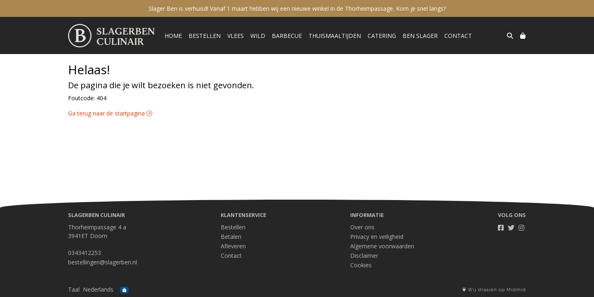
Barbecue (287, 36)
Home (173, 36)
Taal (74, 289)
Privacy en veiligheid (376, 236)
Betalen (231, 236)
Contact (458, 36)
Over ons (362, 227)
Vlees (235, 36)
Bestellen (205, 36)
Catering (382, 36)
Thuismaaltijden (335, 36)
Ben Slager (420, 36)
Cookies (361, 265)
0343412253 (84, 253)
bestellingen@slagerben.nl (102, 262)
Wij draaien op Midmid (494, 289)
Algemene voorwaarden (382, 246)
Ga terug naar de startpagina (110, 113)
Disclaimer (364, 255)
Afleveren (233, 246)
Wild (257, 36)
